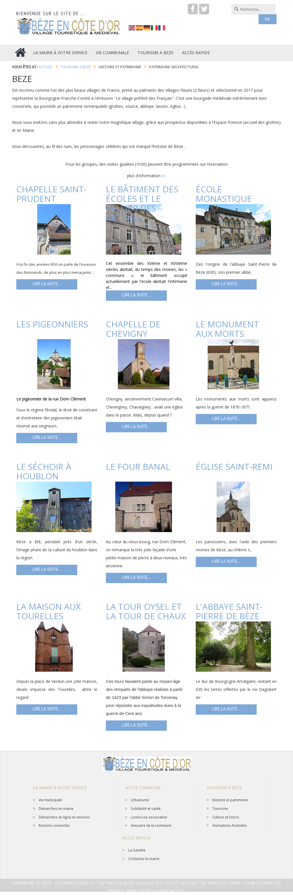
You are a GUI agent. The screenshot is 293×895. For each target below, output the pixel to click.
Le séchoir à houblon (43, 471)
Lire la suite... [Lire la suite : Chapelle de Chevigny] (136, 427)
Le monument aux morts (227, 328)
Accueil (46, 66)
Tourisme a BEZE (75, 66)
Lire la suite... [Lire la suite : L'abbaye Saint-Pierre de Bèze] (226, 709)
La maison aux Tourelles (48, 611)
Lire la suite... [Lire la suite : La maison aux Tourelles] (46, 709)
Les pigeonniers (52, 324)
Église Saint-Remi (234, 466)
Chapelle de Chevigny (133, 328)
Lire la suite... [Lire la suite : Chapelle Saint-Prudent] (46, 284)
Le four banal (138, 466)
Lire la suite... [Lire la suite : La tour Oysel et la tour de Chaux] (136, 725)
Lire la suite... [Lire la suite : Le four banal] (136, 578)
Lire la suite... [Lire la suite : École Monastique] (226, 284)
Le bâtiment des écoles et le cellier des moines (142, 203)
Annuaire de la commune (151, 825)
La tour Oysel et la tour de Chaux (146, 611)
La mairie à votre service (60, 787)
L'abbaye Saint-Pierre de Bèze (229, 611)
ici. (164, 175)
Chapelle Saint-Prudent (51, 193)
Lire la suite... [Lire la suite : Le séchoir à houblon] (46, 570)
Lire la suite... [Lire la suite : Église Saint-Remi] (226, 562)
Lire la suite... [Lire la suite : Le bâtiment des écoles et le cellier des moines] (136, 295)
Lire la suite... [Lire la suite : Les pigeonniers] (46, 438)
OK (267, 9)
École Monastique (224, 193)
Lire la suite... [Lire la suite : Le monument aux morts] (226, 419)
